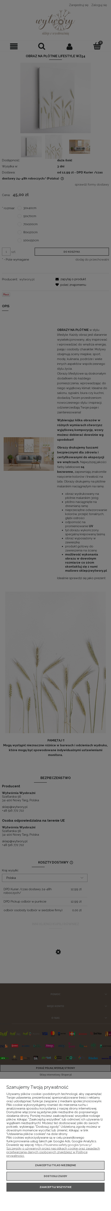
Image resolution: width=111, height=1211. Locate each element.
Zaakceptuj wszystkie (56, 1187)
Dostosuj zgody (55, 1176)
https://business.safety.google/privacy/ (63, 1145)
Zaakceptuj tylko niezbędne (55, 1165)
